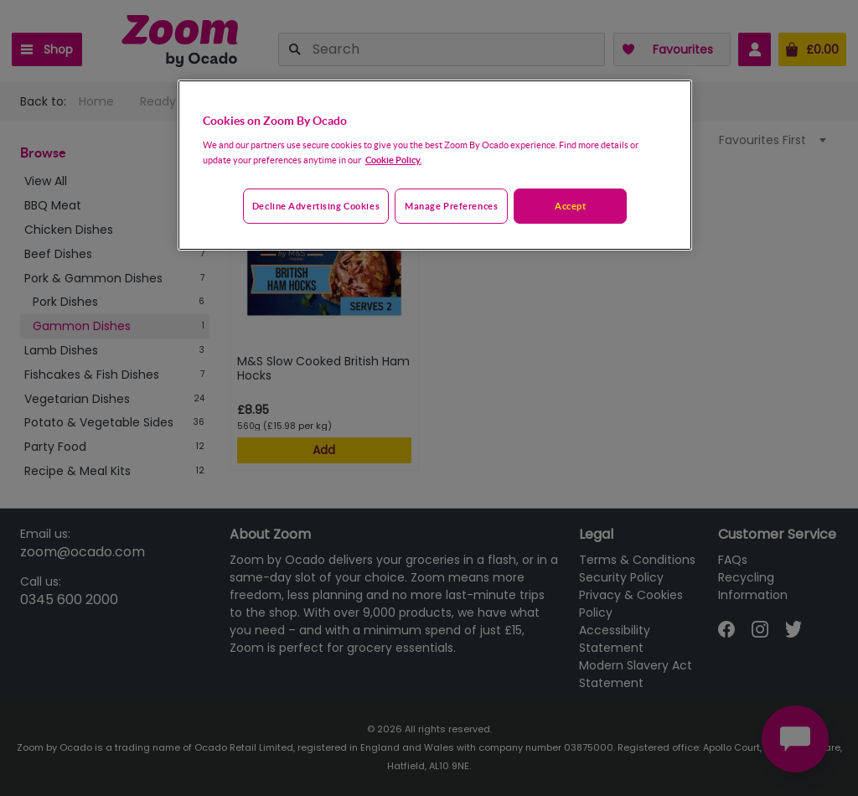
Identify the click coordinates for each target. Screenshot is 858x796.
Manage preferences (451, 205)
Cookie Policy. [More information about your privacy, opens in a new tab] (393, 159)
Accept (570, 205)
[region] (435, 165)
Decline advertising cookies (316, 205)
